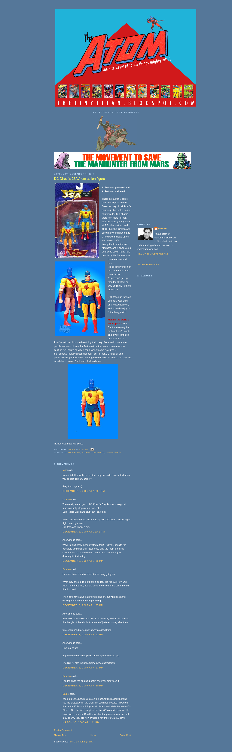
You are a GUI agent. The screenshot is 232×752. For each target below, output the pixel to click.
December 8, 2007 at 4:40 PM (83, 685)
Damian (67, 499)
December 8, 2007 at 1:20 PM (83, 561)
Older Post (125, 735)
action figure (71, 453)
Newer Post (60, 735)
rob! (65, 470)
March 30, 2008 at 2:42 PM (81, 722)
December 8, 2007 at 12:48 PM (84, 531)
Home (93, 735)
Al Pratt (87, 453)
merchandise (113, 453)
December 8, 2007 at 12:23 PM (84, 491)
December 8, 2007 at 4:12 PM (83, 634)
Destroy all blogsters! (148, 264)
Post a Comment (63, 730)
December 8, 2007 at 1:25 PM (83, 605)
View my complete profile (152, 254)
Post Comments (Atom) (81, 741)
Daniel (66, 694)
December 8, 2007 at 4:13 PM (83, 667)
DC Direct (98, 453)
